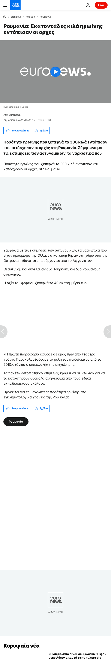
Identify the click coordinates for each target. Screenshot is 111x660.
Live (101, 5)
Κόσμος (30, 16)
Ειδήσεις (16, 16)
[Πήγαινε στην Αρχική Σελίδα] (15, 5)
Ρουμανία (45, 16)
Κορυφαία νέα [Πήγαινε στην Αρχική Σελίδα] (21, 646)
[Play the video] (55, 71)
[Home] (4, 16)
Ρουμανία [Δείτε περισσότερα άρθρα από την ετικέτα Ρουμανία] (16, 421)
